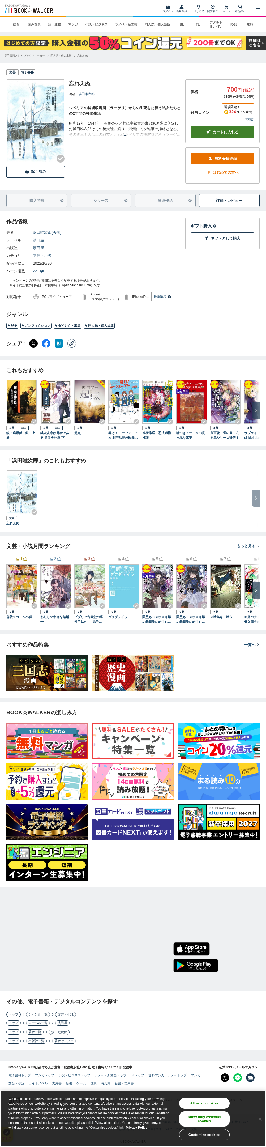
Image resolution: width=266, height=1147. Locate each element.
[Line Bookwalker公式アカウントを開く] (237, 1078)
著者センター (64, 1041)
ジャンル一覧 (38, 1014)
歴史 (12, 326)
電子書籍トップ (19, 1075)
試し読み (35, 171)
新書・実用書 (124, 1083)
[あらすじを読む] (125, 129)
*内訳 (249, 119)
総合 (16, 24)
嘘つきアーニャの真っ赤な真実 (190, 435)
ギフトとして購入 (222, 238)
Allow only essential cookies (204, 1119)
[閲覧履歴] (212, 8)
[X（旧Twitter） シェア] (33, 343)
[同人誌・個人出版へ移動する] (61, 56)
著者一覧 (34, 1032)
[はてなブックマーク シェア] (59, 343)
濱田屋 (38, 240)
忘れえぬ (12, 523)
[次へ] (256, 410)
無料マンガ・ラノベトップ (167, 1075)
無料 (250, 24)
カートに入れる (222, 132)
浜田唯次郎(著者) (47, 232)
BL (182, 24)
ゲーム (81, 1083)
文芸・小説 (42, 255)
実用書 (57, 1083)
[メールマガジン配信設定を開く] (250, 1078)
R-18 (233, 24)
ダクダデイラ (117, 617)
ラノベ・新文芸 (126, 24)
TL (198, 24)
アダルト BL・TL (215, 24)
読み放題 (34, 24)
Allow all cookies (204, 1103)
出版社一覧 (36, 1041)
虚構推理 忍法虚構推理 (156, 435)
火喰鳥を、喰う (221, 617)
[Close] (260, 1119)
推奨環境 (162, 297)
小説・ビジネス (96, 24)
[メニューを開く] (258, 8)
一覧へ (252, 645)
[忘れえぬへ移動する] (82, 56)
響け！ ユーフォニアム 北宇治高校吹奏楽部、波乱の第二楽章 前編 (123, 435)
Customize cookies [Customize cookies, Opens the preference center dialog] (204, 1135)
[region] (133, 1119)
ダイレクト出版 (67, 326)
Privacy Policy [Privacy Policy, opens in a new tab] (136, 1127)
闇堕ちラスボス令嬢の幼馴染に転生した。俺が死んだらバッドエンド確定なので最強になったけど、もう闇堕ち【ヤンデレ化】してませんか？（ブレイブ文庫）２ (190, 619)
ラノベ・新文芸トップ (110, 1075)
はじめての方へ (222, 172)
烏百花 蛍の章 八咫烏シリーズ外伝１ (224, 435)
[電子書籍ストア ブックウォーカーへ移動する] (24, 56)
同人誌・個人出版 (157, 24)
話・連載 (54, 24)
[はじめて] (199, 8)
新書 (69, 1083)
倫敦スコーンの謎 (19, 617)
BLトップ (137, 1075)
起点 (77, 433)
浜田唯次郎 (87, 94)
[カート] (226, 8)
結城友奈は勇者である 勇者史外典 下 (54, 435)
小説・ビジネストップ (74, 1075)
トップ (13, 1014)
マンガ (73, 24)
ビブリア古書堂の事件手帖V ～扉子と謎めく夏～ (89, 619)
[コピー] (72, 343)
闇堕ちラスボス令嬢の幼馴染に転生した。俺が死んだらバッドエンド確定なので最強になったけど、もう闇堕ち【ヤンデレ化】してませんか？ (156, 619)
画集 (93, 1083)
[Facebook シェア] (46, 343)
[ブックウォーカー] (28, 8)
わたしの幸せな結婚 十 (55, 619)
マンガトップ (44, 1075)
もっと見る (248, 546)
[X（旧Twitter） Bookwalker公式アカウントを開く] (225, 1078)
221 (38, 271)
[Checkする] (60, 158)
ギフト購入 (204, 226)
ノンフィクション (36, 326)
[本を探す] (240, 8)
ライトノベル (38, 1083)
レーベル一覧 (38, 1023)
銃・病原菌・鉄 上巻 (20, 435)
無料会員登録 (222, 158)
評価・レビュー (229, 200)
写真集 (105, 1083)
